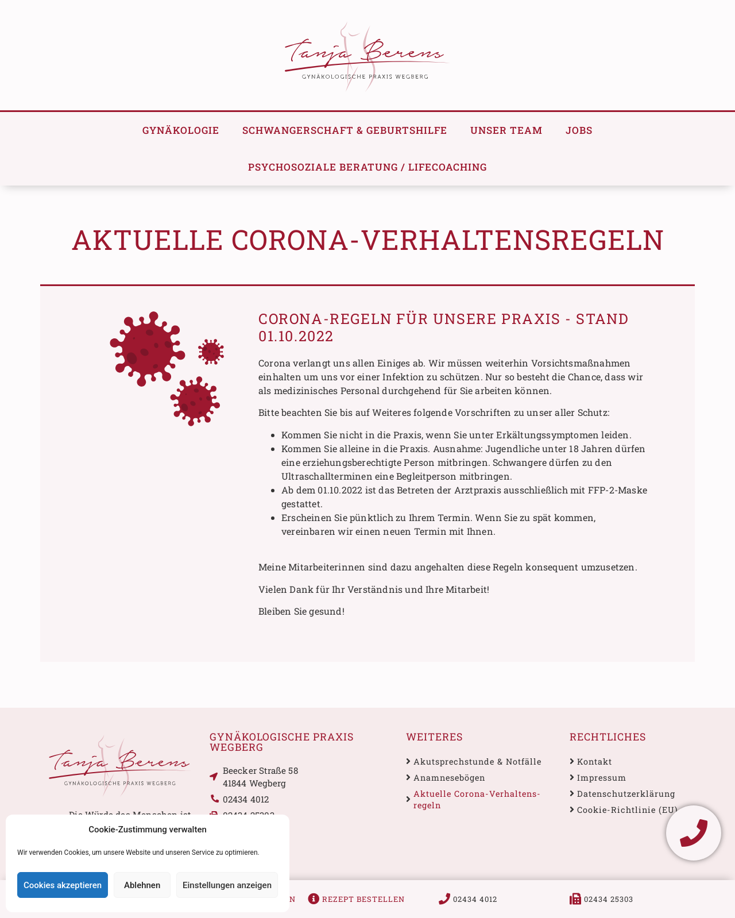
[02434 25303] (575, 899)
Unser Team (506, 130)
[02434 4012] (444, 899)
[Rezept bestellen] (313, 899)
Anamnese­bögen (449, 777)
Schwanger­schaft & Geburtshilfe (344, 130)
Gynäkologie (180, 130)
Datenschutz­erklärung (626, 793)
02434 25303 (608, 899)
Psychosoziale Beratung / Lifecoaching (367, 166)
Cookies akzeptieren (63, 885)
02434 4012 (475, 899)
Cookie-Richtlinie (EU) (627, 809)
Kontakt (594, 761)
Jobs (579, 130)
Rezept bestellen (363, 899)
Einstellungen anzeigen (227, 885)
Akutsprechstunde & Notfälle (477, 761)
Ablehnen (142, 885)
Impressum (601, 777)
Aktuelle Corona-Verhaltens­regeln (476, 799)
